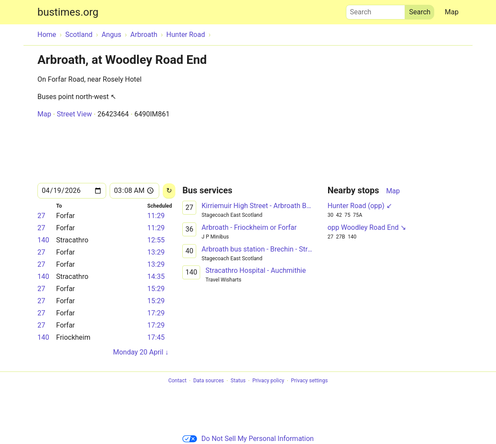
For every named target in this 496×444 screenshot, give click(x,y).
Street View (74, 114)
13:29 (156, 252)
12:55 (156, 240)
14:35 (156, 276)
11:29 (156, 216)
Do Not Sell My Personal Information (248, 438)
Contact (177, 381)
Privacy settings (309, 381)
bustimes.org (67, 12)
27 (41, 216)
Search (375, 10)
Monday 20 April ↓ (141, 352)
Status (238, 381)
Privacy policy (268, 381)
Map (452, 12)
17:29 (156, 313)
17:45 (156, 337)
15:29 (156, 289)
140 (43, 240)
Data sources (208, 381)
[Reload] (169, 191)
